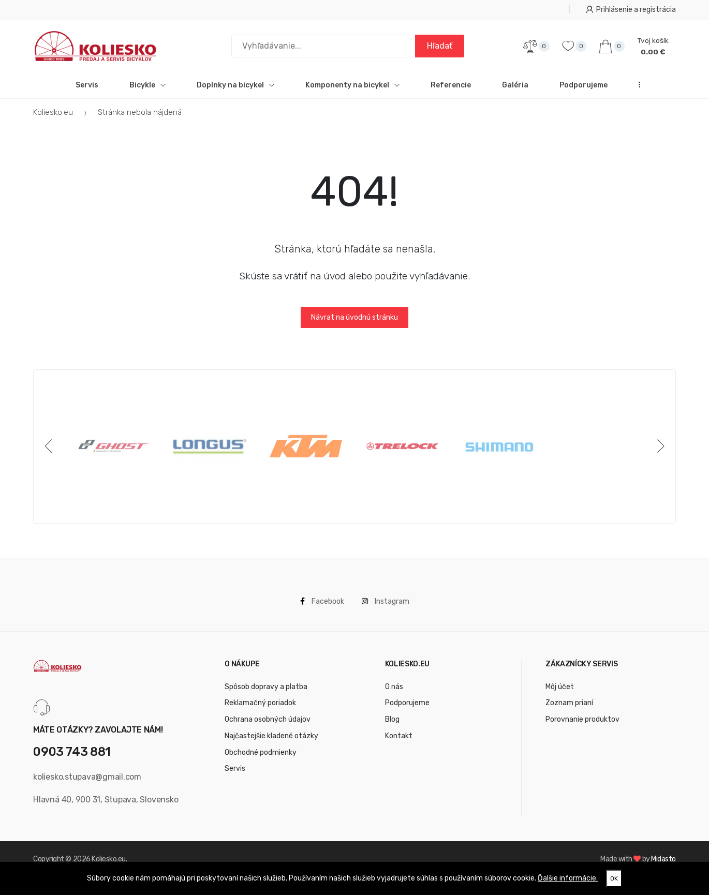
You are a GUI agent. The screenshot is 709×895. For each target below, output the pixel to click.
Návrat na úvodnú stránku (354, 323)
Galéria (515, 91)
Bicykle (147, 91)
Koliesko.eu (53, 118)
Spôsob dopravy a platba (266, 693)
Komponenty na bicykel (352, 91)
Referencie (451, 91)
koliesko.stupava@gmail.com (87, 783)
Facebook (322, 607)
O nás (394, 693)
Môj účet (559, 693)
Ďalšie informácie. (568, 878)
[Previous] (50, 452)
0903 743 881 (72, 759)
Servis (87, 91)
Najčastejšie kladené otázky (271, 742)
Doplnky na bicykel (235, 91)
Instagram (385, 607)
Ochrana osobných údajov (268, 725)
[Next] (658, 452)
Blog (392, 725)
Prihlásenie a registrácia (631, 9)
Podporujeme (583, 91)
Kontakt (398, 742)
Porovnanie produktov (582, 725)
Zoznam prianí (569, 709)
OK (614, 878)
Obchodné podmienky (261, 758)
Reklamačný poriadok (260, 709)
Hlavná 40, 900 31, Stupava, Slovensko (105, 806)
